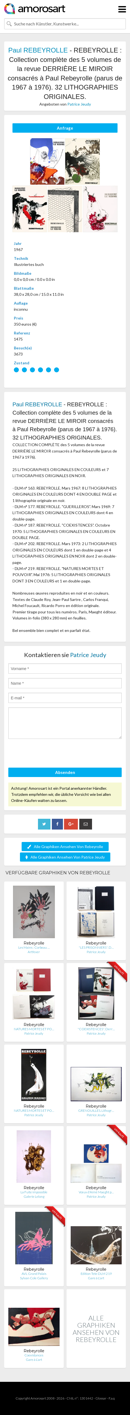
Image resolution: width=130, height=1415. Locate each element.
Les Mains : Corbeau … (34, 947)
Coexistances (33, 1355)
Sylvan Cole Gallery (34, 1278)
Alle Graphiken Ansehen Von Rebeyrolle (65, 846)
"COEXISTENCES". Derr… (96, 1029)
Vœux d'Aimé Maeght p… (96, 1192)
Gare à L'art (96, 1278)
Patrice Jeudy (79, 104)
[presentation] (50, 754)
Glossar (100, 1398)
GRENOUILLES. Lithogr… (96, 1110)
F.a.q (112, 1398)
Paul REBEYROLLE (38, 50)
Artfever (34, 952)
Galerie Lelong (34, 1196)
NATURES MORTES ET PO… (34, 1029)
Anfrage (65, 127)
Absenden (65, 772)
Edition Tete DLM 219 (96, 1274)
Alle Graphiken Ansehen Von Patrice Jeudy (65, 857)
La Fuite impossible (34, 1192)
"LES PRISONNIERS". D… (96, 947)
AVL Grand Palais (34, 1274)
